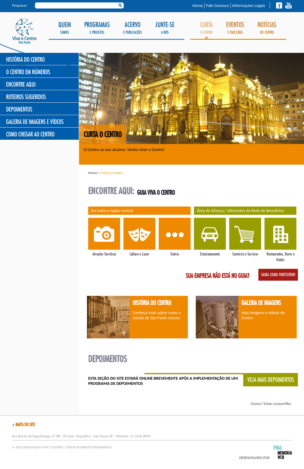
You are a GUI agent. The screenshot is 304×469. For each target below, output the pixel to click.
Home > (94, 173)
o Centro (206, 30)
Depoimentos (19, 109)
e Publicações (132, 28)
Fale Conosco (217, 5)
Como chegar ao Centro (30, 134)
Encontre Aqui (21, 84)
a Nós (164, 28)
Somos (64, 28)
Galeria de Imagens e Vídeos (35, 122)
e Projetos (97, 28)
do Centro (266, 28)
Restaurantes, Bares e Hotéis (280, 254)
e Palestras (235, 28)
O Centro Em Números (28, 72)
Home (197, 5)
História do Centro (25, 59)
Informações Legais (248, 5)
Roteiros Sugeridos (26, 97)
